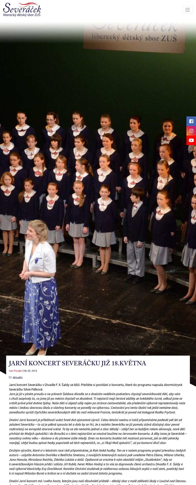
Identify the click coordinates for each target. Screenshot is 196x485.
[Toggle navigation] (187, 10)
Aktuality (18, 377)
